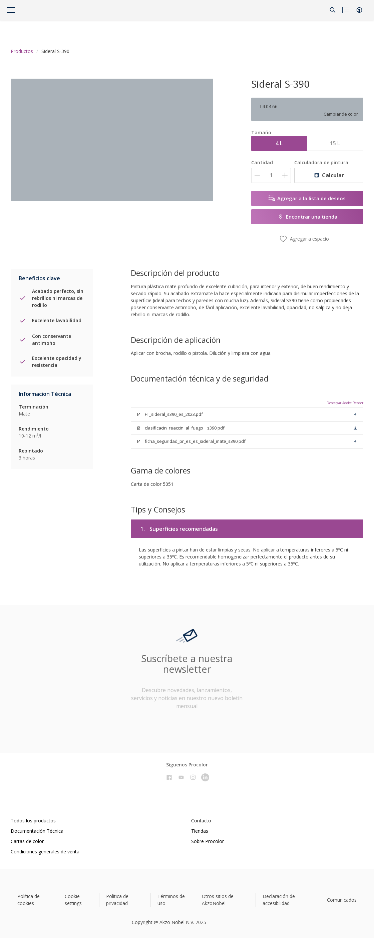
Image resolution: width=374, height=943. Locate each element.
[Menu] (11, 10)
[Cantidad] (271, 175)
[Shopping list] (346, 10)
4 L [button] (279, 143)
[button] (359, 10)
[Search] (333, 10)
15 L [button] (335, 143)
